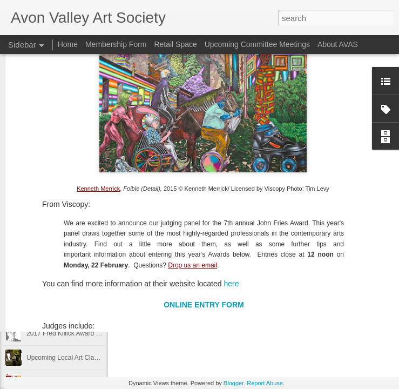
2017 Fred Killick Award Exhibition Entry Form (92, 333)
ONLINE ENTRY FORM (204, 220)
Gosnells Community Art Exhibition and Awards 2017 (102, 285)
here (231, 199)
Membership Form (116, 44)
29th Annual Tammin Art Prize (68, 309)
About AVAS (337, 44)
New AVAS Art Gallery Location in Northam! (88, 260)
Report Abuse (265, 383)
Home (68, 44)
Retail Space (175, 44)
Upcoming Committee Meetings (257, 44)
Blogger (234, 383)
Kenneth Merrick (98, 104)
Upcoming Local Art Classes (66, 357)
